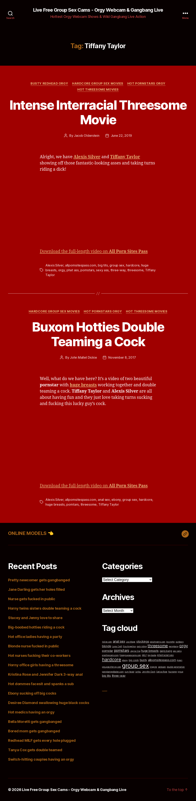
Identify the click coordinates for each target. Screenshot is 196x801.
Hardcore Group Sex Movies (97, 83)
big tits (103, 265)
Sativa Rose (161, 671)
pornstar (107, 650)
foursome (172, 671)
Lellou (138, 671)
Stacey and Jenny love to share (35, 618)
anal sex (104, 500)
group (180, 671)
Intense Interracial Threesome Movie (98, 112)
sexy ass (102, 270)
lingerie (153, 667)
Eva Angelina (129, 646)
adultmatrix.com (157, 642)
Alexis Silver (54, 265)
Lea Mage (130, 642)
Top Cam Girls (104, 690)
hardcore (132, 265)
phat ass (72, 270)
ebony (116, 500)
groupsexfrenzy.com (111, 667)
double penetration (176, 667)
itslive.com (107, 642)
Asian (179, 660)
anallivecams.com (110, 655)
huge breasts (55, 504)
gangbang (174, 646)
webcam (162, 667)
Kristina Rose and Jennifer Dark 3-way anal (45, 674)
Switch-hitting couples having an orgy (41, 759)
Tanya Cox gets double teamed (35, 750)
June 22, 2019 (121, 136)
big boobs (152, 655)
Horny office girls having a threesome (40, 665)
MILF (144, 655)
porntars (72, 504)
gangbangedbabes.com (113, 671)
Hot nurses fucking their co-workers (39, 655)
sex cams (177, 651)
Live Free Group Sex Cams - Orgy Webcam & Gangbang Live (98, 10)
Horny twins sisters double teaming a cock (44, 608)
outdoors (180, 642)
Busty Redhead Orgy (49, 83)
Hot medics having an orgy (31, 712)
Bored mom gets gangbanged (34, 731)
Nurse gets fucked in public (31, 599)
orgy (61, 270)
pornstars (87, 270)
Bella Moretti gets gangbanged (35, 721)
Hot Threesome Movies (98, 89)
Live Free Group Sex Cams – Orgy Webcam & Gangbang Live (74, 790)
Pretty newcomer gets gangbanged (39, 580)
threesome (135, 270)
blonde (106, 646)
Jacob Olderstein (86, 136)
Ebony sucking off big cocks (32, 693)
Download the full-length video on (94, 251)
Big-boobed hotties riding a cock (36, 627)
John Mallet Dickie (83, 357)
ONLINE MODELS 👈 (30, 533)
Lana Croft (117, 646)
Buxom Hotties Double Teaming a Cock (98, 334)
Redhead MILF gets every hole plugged (42, 740)
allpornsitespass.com (80, 265)
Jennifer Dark (148, 671)
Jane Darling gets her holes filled (36, 589)
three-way (118, 270)
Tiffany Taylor (108, 504)
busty (143, 660)
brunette (170, 642)
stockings (142, 641)
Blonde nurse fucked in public (33, 646)
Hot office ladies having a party (35, 637)
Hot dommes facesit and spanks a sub (41, 684)
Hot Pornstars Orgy (146, 83)
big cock (134, 660)
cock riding (142, 646)
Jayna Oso (135, 651)
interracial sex (165, 655)
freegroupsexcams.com (130, 655)
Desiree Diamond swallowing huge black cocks (48, 703)
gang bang (166, 650)
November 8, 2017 (122, 357)
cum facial (129, 671)
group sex (116, 265)
